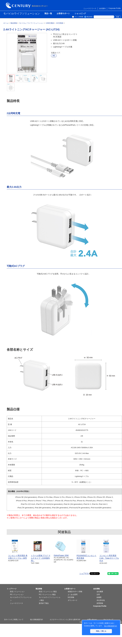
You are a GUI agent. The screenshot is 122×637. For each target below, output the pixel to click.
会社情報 (96, 589)
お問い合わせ (92, 619)
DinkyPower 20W (61, 555)
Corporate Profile (114, 8)
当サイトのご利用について (13, 619)
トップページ (11, 589)
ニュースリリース (89, 8)
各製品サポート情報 (75, 592)
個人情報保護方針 (36, 619)
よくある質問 (72, 594)
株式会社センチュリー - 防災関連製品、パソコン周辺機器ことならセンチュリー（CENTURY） (27, 5)
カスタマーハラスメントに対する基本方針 (65, 619)
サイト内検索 (78, 16)
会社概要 (100, 592)
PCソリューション (17, 594)
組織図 (99, 597)
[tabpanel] (27, 53)
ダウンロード (72, 600)
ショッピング (80, 14)
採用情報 (100, 603)
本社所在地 (101, 600)
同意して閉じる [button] (101, 631)
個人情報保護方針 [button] (110, 626)
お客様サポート (63, 14)
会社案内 (102, 8)
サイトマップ (108, 619)
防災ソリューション (17, 592)
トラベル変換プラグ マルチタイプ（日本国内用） (40, 558)
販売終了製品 (44, 603)
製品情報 (39, 589)
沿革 (98, 594)
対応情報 (71, 597)
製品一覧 (48, 14)
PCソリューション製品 (47, 594)
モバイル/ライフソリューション (21, 13)
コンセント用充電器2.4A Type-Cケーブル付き (109, 558)
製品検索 (90, 16)
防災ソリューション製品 (48, 592)
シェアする (84, 573)
